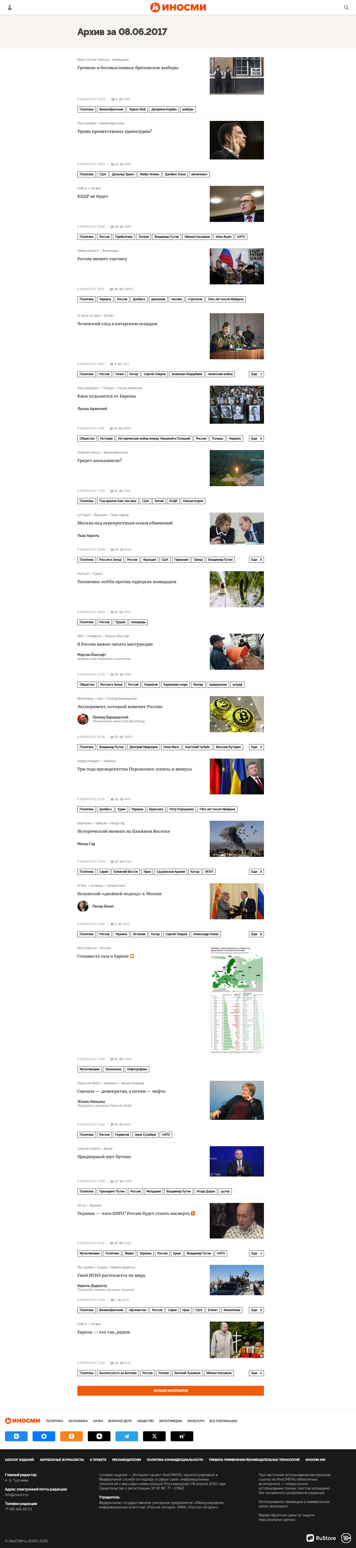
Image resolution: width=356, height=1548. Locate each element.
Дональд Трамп (123, 174)
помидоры (138, 622)
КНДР (173, 501)
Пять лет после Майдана (226, 299)
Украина (105, 299)
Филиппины (231, 1310)
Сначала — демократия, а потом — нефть (121, 1091)
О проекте (98, 1460)
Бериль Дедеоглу (123, 1267)
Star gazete (85, 1267)
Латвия (96, 188)
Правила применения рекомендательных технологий (254, 1460)
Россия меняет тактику (102, 258)
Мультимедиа (90, 1069)
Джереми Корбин (164, 109)
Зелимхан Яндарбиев (186, 374)
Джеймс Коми (175, 174)
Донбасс (139, 299)
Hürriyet (83, 573)
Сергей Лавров (155, 374)
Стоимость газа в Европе (105, 956)
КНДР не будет (92, 196)
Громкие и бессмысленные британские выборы (128, 67)
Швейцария (120, 59)
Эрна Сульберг (145, 1134)
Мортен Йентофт (117, 636)
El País (82, 885)
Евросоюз (156, 809)
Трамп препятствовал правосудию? (114, 131)
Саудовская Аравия (170, 872)
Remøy (198, 684)
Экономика (113, 1069)
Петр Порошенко (181, 809)
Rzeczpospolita (88, 388)
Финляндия (110, 251)
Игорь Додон (206, 1191)
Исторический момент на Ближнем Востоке (123, 831)
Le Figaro (84, 515)
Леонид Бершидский (122, 698)
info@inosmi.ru (16, 1495)
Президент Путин (112, 1191)
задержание (218, 684)
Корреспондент (88, 761)
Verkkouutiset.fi (88, 251)
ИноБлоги (195, 1421)
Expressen (84, 823)
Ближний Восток (126, 872)
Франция (100, 515)
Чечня (119, 374)
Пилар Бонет (116, 885)
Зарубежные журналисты (62, 1460)
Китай (159, 501)
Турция (98, 573)
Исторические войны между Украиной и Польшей (154, 438)
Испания (96, 885)
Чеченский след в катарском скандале (117, 323)
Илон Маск (171, 747)
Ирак (147, 872)
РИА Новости (87, 948)
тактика (176, 299)
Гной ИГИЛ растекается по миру (111, 1275)
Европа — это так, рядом (103, 1332)
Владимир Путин (166, 237)
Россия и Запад (110, 560)
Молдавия (153, 1191)
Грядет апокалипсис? (99, 460)
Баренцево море (175, 684)
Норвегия (94, 636)
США (102, 174)
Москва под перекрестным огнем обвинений (125, 522)
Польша (108, 388)
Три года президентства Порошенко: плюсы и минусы (134, 769)
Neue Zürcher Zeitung (92, 59)
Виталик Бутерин (228, 747)
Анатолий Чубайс (197, 747)
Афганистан (137, 1310)
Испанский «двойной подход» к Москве (119, 893)
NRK (80, 636)
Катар (133, 374)
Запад (198, 560)
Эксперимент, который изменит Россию (119, 706)
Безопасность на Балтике (118, 1373)
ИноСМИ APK (315, 1460)
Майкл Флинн (149, 174)
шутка (225, 1191)
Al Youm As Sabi (88, 315)
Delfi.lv (82, 188)
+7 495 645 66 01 (18, 1509)
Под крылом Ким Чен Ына (117, 501)
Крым (122, 809)
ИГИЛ (209, 872)
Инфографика (137, 1069)
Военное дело (120, 1421)
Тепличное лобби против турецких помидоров (126, 581)
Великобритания (111, 109)
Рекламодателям (126, 1460)
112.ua (81, 1205)
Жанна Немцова (133, 1083)
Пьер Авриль (120, 515)
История (106, 438)
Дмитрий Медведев (143, 747)
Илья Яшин (223, 237)
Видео (129, 1253)
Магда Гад (117, 823)
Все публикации (223, 1421)
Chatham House (88, 452)
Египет (109, 315)
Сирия (103, 872)
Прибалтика (124, 237)
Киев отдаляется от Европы (106, 396)
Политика (87, 109)
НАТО (241, 237)
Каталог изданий (19, 1460)
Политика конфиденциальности (175, 1460)
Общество (87, 438)
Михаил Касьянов (197, 237)
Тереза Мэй (137, 109)
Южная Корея (193, 501)
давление (158, 299)
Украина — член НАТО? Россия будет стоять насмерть (136, 1213)
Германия (181, 560)
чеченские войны (220, 374)
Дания (108, 1148)
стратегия (195, 299)
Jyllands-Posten (88, 1148)
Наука (98, 1421)
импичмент (199, 174)
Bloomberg (85, 698)
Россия (104, 237)
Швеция (101, 823)
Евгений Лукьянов (187, 1373)
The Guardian (86, 123)
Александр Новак (205, 934)
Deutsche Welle (88, 1083)
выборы (187, 109)
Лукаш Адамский (129, 388)
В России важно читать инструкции (115, 644)
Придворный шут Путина (104, 1156)
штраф (237, 684)
